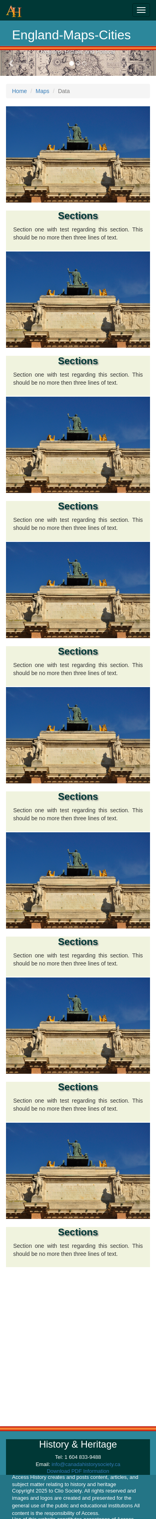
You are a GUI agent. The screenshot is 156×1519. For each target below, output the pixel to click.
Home (19, 91)
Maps (42, 91)
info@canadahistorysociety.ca (86, 1464)
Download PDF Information (78, 1471)
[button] (12, 63)
